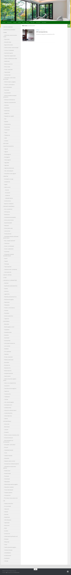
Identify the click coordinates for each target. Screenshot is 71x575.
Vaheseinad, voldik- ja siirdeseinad (10, 269)
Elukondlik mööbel (7, 42)
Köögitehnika (6, 113)
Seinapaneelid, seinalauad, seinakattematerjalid (8, 255)
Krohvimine (6, 291)
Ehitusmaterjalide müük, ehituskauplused (8, 441)
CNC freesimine (7, 211)
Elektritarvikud (7, 214)
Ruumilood (44, 22)
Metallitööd (6, 348)
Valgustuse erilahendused (9, 168)
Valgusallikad (6, 162)
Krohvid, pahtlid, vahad (8, 228)
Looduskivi (6, 429)
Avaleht (3, 22)
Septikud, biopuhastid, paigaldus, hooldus (9, 379)
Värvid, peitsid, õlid (7, 272)
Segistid (5, 184)
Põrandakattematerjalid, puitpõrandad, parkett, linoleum (10, 237)
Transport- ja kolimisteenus (9, 84)
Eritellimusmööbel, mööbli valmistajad (11, 47)
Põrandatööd (6, 313)
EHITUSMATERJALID (7, 421)
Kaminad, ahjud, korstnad (9, 220)
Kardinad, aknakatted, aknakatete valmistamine (9, 96)
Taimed (5, 544)
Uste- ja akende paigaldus (9, 402)
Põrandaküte (6, 476)
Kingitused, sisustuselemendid (10, 102)
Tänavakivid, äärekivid (8, 492)
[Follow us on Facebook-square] (68, 571)
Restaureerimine (7, 368)
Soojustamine (6, 385)
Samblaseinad (6, 558)
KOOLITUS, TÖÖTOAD (7, 274)
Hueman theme (16, 572)
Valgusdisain (6, 165)
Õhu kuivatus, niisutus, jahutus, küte (10, 498)
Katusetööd (6, 335)
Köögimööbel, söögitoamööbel (10, 55)
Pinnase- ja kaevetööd (8, 357)
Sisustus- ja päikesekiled (8, 248)
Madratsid (6, 121)
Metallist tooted (7, 470)
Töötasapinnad (7, 135)
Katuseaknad (6, 458)
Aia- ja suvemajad (7, 506)
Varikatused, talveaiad (8, 550)
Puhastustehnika (7, 124)
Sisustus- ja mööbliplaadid (9, 246)
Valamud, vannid (7, 187)
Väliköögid (6, 561)
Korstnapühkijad (7, 340)
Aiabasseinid (6, 509)
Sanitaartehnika (7, 181)
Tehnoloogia (6, 264)
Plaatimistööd (6, 302)
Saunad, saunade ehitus (8, 316)
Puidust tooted (7, 127)
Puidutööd (6, 310)
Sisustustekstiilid (7, 92)
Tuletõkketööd (7, 396)
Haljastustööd (6, 522)
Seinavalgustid (7, 157)
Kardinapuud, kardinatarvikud (9, 99)
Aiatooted (6, 511)
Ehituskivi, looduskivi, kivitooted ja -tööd (11, 435)
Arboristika (6, 514)
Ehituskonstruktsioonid (8, 437)
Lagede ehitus (7, 294)
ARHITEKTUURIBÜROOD (8, 27)
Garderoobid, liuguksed (8, 53)
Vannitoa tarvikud (7, 200)
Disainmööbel (6, 39)
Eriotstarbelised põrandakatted (10, 217)
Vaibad (5, 138)
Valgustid (6, 149)
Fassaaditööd (6, 329)
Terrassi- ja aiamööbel (8, 69)
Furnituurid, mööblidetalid (9, 50)
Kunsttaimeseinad (7, 555)
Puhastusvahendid (7, 233)
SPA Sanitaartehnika (41, 32)
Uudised (14, 22)
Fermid (5, 452)
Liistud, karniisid (7, 231)
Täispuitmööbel (7, 72)
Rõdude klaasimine (7, 370)
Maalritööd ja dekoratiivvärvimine (10, 296)
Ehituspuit (6, 447)
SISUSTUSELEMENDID (7, 87)
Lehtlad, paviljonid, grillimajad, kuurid (11, 536)
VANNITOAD (5, 176)
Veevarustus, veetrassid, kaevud (10, 410)
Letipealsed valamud (9, 198)
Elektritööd (6, 283)
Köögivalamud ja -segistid (9, 116)
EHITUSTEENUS (6, 321)
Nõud (5, 118)
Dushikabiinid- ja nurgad (8, 179)
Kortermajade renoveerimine (9, 343)
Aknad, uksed (6, 424)
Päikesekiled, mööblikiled (9, 487)
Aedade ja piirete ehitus (8, 503)
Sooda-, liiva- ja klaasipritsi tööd (10, 383)
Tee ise (27, 22)
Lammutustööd (7, 346)
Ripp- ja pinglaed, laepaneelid (9, 240)
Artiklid (19, 22)
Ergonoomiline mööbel (8, 44)
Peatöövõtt (6, 354)
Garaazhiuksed (7, 517)
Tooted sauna (6, 243)
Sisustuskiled (6, 251)
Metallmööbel (6, 61)
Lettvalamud (7, 195)
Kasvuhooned (6, 525)
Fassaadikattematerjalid (8, 450)
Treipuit (5, 132)
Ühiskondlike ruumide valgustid (10, 173)
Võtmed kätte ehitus (8, 415)
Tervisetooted (7, 129)
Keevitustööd (6, 337)
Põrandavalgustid (7, 154)
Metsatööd (6, 539)
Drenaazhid (6, 432)
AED (4, 500)
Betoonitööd (6, 324)
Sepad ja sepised (7, 376)
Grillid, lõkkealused (7, 520)
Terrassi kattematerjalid (8, 489)
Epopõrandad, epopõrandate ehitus (10, 285)
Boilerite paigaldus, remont (9, 326)
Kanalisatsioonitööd (7, 332)
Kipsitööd (6, 288)
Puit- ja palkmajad (7, 351)
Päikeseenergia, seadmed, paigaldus (11, 484)
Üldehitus (6, 418)
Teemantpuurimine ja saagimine (10, 388)
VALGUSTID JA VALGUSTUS (8, 146)
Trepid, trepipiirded (7, 266)
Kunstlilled (6, 530)
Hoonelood (38, 22)
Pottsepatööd (6, 305)
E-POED (5, 277)
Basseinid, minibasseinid (8, 203)
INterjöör (7, 4)
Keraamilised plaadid (8, 222)
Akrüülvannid (7, 192)
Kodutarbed (6, 105)
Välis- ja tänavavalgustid (8, 170)
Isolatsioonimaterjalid (8, 455)
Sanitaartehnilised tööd (8, 373)
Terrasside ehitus (7, 394)
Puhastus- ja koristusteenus (9, 307)
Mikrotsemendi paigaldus (9, 299)
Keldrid (5, 528)
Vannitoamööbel (7, 75)
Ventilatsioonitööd (7, 407)
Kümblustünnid (7, 533)
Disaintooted (6, 90)
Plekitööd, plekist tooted (8, 359)
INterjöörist (9, 22)
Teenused (32, 22)
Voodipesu (6, 140)
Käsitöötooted (7, 110)
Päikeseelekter (7, 481)
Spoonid (5, 258)
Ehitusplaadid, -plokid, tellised (9, 444)
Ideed (23, 22)
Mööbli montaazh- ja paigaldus (10, 81)
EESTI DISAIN (5, 143)
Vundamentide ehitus (8, 413)
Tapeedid (6, 261)
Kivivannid (7, 190)
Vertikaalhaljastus (7, 552)
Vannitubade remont (8, 404)
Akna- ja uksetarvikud (8, 209)
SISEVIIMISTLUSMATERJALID (8, 206)
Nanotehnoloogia (7, 473)
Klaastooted (6, 225)
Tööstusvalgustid (7, 159)
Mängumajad (6, 541)
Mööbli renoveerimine (8, 64)
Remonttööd (6, 362)
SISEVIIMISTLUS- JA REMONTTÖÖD (10, 280)
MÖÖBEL (5, 32)
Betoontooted (7, 426)
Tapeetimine (6, 318)
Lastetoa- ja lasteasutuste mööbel (10, 58)
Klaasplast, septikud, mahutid (9, 461)
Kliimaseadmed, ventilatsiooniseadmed (11, 463)
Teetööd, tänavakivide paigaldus (10, 547)
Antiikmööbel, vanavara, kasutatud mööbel (10, 36)
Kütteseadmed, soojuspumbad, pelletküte (9, 467)
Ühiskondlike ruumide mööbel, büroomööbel (9, 78)
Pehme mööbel (7, 66)
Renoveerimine (7, 365)
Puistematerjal (7, 478)
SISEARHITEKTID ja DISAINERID (9, 29)
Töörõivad (6, 399)
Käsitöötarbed (6, 107)
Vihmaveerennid (7, 495)
